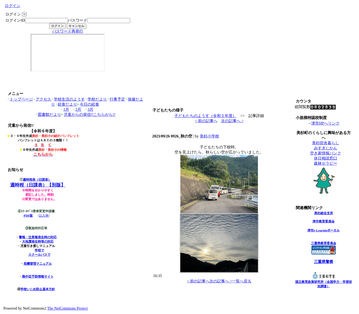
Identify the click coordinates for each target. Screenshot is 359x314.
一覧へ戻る (241, 281)
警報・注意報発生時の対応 (38, 237)
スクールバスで (39, 254)
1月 (65, 109)
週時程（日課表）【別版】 (37, 184)
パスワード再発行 (67, 31)
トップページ (20, 99)
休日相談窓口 (325, 158)
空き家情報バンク (325, 153)
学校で (39, 250)
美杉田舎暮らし (325, 143)
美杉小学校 (209, 136)
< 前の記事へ (206, 121)
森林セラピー (325, 163)
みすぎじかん (325, 148)
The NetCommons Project (67, 308)
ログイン (12, 6)
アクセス (42, 99)
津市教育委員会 (323, 221)
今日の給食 (88, 104)
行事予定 (116, 99)
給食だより (66, 104)
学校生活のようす (68, 99)
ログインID (15, 20)
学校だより (96, 99)
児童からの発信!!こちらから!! (88, 114)
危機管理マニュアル (38, 263)
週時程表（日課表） (37, 179)
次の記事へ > (232, 121)
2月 (77, 109)
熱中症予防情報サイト (38, 276)
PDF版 (28, 215)
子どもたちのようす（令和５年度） (205, 116)
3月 (89, 109)
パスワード (77, 20)
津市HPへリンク (325, 123)
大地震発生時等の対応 (38, 241)
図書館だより (48, 114)
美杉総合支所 (323, 213)
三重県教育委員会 (323, 243)
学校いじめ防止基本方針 (37, 289)
